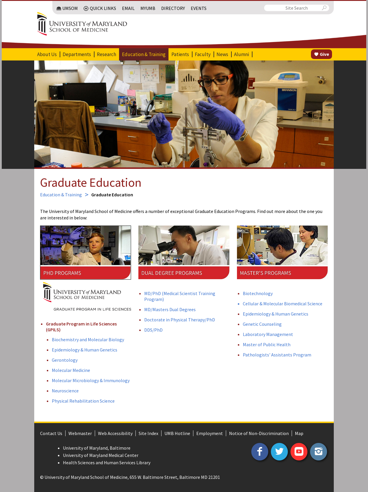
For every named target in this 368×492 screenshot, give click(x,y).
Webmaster (80, 433)
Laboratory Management (268, 334)
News (222, 54)
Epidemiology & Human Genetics (84, 350)
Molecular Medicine (71, 370)
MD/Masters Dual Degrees (170, 309)
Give (324, 54)
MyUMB (147, 8)
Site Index (148, 433)
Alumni (241, 54)
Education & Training (144, 54)
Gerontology (65, 360)
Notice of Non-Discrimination (259, 433)
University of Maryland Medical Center (100, 455)
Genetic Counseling (262, 324)
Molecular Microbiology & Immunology (91, 380)
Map (299, 433)
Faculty (203, 54)
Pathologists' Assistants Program (277, 355)
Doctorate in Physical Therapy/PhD (179, 320)
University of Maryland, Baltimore (96, 448)
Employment (209, 433)
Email (128, 8)
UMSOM (70, 8)
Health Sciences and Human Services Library (106, 462)
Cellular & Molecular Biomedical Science (282, 303)
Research (106, 54)
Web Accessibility (115, 433)
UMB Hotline (177, 433)
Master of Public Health (266, 344)
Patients (180, 54)
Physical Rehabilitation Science (83, 401)
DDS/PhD (153, 330)
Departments (77, 54)
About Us (47, 54)
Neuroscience (65, 391)
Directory (173, 8)
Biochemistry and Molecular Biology (88, 339)
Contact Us (51, 433)
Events (199, 8)
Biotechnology (258, 293)
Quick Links (103, 8)
